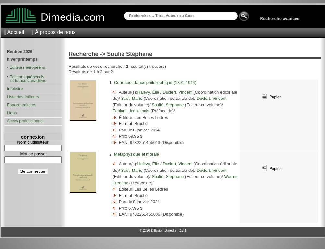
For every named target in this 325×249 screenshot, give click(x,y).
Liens (12, 113)
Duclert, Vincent (178, 92)
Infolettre (15, 89)
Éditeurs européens (27, 67)
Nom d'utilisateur (32, 142)
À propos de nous (55, 32)
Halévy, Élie (148, 92)
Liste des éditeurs (23, 97)
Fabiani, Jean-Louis (132, 111)
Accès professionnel (25, 121)
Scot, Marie (132, 98)
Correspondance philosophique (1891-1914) (155, 82)
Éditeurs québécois (26, 77)
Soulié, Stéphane (168, 104)
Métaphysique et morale (136, 154)
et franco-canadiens (26, 80)
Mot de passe (32, 153)
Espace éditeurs (21, 105)
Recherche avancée (279, 18)
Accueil (15, 32)
